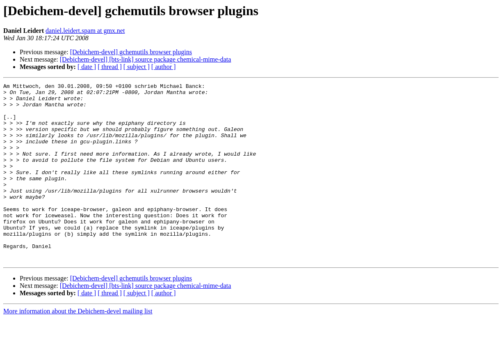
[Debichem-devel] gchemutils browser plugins (131, 51)
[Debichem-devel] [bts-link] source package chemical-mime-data (145, 59)
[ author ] (163, 66)
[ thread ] (110, 66)
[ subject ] (136, 66)
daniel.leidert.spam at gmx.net (85, 30)
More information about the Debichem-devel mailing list (77, 346)
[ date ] (87, 66)
